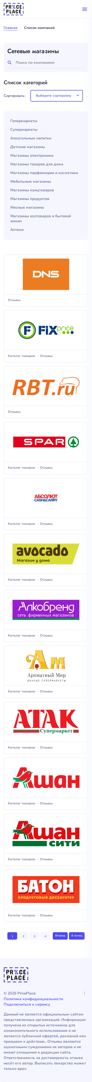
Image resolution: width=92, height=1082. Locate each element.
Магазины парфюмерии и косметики (44, 173)
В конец (76, 935)
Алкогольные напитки (30, 138)
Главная (10, 27)
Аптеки (17, 229)
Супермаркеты (24, 129)
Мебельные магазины (30, 181)
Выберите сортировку (53, 95)
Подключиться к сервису (27, 1004)
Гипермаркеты (23, 121)
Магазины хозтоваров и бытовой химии (40, 218)
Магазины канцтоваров (32, 190)
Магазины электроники (31, 155)
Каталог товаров (21, 356)
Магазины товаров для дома (36, 164)
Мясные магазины (27, 207)
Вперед (60, 935)
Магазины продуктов (29, 199)
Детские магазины (27, 147)
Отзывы (14, 300)
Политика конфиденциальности (33, 998)
